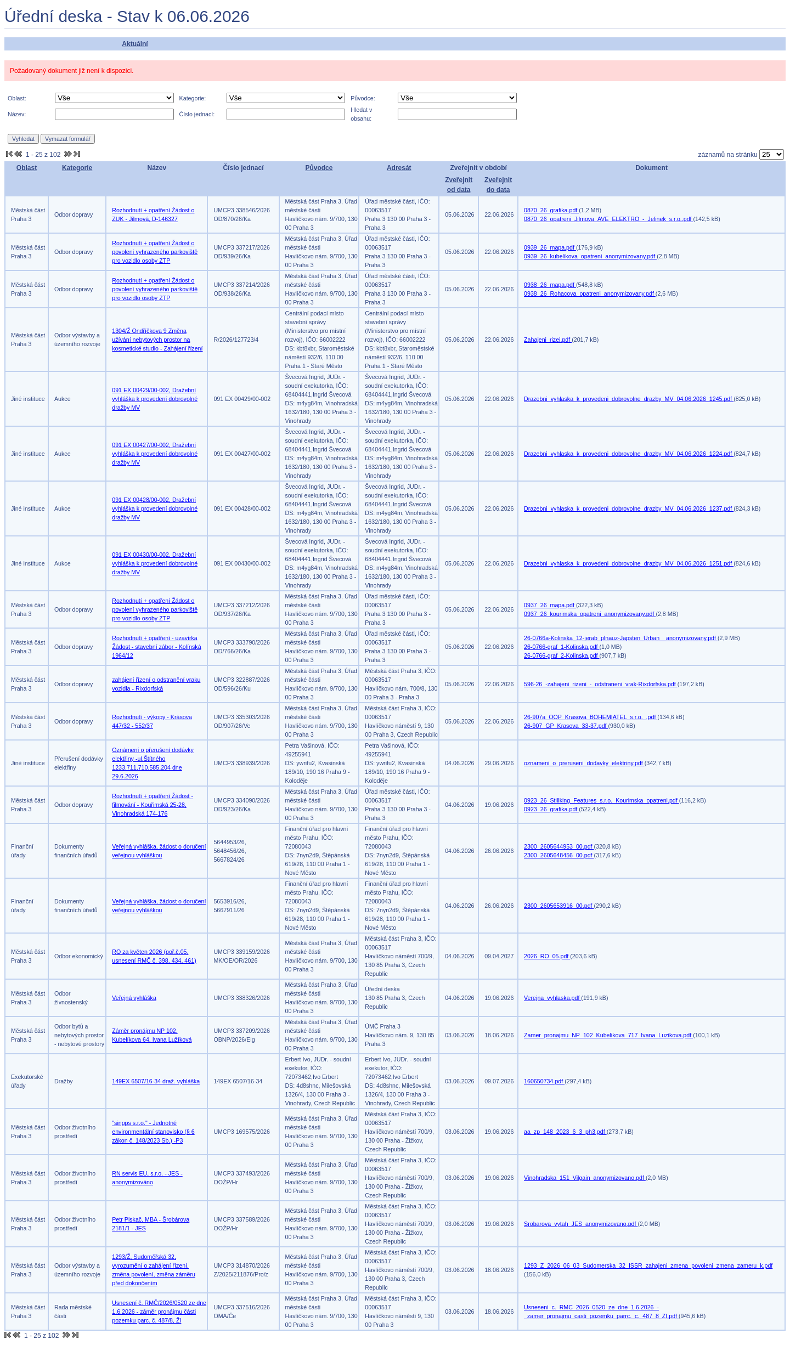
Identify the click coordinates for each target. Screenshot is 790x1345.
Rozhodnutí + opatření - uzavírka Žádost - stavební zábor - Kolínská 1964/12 (156, 647)
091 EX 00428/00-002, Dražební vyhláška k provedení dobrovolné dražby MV (155, 508)
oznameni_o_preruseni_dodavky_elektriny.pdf (584, 763)
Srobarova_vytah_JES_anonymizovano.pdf (580, 1223)
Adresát (399, 168)
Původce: (363, 98)
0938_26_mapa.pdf (550, 284)
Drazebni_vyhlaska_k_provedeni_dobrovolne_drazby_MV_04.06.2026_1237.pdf (628, 508)
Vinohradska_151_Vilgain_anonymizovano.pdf (585, 1177)
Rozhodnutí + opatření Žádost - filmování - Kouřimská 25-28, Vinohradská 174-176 (152, 805)
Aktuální (135, 44)
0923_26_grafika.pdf (551, 809)
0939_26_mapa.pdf (550, 247)
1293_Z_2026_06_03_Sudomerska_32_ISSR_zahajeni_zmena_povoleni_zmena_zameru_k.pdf (648, 1265)
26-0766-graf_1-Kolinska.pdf (561, 646)
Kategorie (77, 168)
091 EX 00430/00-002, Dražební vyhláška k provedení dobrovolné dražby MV (155, 563)
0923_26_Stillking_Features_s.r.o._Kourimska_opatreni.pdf (601, 800)
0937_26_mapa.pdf (550, 605)
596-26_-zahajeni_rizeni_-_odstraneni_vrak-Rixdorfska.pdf (601, 684)
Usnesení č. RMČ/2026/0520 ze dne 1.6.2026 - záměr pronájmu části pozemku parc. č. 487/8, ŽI (159, 1311)
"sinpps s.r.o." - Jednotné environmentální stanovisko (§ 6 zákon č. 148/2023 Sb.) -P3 (153, 1132)
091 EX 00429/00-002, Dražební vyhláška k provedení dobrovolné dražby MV (155, 399)
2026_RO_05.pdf (547, 956)
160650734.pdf (544, 1081)
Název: (17, 114)
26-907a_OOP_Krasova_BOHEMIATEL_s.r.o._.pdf (590, 717)
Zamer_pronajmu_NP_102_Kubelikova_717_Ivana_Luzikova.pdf (608, 1035)
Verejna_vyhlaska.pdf (552, 997)
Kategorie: (192, 98)
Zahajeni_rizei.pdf (548, 339)
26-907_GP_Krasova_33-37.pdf (566, 725)
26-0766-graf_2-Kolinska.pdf (561, 655)
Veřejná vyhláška (134, 997)
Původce (318, 168)
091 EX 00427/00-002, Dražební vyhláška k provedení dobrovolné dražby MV (155, 454)
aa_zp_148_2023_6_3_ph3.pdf (565, 1131)
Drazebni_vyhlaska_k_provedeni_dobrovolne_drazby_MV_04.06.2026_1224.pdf (628, 453)
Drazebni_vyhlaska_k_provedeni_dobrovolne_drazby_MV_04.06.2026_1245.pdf (628, 398)
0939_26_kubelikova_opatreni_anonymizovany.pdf (590, 256)
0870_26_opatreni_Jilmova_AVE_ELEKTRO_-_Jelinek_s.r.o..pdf (608, 219)
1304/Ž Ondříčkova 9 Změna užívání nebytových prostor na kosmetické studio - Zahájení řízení (157, 339)
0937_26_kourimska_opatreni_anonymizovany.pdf (590, 614)
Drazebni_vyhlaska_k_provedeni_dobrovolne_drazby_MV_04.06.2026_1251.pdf (628, 563)
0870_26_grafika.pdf (551, 210)
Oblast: (17, 98)
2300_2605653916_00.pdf (559, 905)
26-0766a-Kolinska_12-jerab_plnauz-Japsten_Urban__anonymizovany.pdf (621, 638)
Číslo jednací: (197, 114)
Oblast (26, 168)
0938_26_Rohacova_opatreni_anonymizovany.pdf (590, 293)
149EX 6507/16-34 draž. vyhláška (156, 1081)
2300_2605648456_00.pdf (559, 855)
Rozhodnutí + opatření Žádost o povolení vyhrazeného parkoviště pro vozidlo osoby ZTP (155, 252)
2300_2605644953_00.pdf (559, 846)
